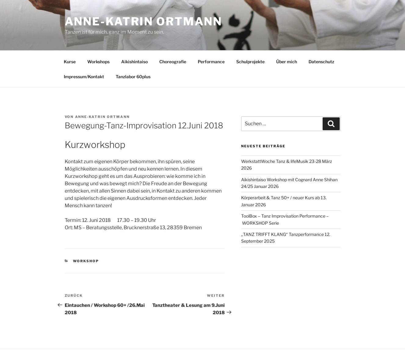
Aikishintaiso (134, 61)
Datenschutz (321, 61)
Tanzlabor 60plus (133, 76)
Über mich (286, 61)
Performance (211, 61)
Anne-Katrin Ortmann (143, 21)
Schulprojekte (250, 61)
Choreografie (172, 61)
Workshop (86, 261)
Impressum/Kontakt (84, 76)
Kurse (70, 61)
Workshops (98, 61)
